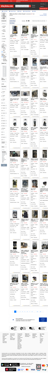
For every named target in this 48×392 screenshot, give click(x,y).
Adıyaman (4, 159)
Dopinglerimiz (34, 336)
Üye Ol (41, 6)
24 (40, 311)
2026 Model (4, 67)
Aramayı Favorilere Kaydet (43, 319)
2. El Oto (11, 337)
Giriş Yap (42, 3)
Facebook (41, 336)
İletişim (33, 337)
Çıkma (4, 48)
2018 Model (4, 76)
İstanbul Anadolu (4, 154)
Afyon (4, 160)
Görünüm (23, 20)
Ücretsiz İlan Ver (43, 8)
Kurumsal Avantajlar (4, 1)
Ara (4, 165)
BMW (34, 11)
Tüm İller (4, 151)
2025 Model (4, 68)
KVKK (4, 340)
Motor (19, 11)
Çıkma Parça (12, 11)
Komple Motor (27, 11)
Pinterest (41, 340)
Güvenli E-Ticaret (44, 1)
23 (37, 311)
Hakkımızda (5, 342)
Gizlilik (4, 339)
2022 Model (4, 71)
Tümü (4, 52)
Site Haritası (5, 341)
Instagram (41, 338)
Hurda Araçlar (12, 339)
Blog (11, 1)
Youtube (41, 339)
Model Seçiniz (4, 66)
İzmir (4, 156)
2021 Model (4, 72)
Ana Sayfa (4, 11)
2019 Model (4, 74)
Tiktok (41, 341)
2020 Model (4, 73)
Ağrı (4, 161)
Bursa (4, 157)
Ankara (4, 155)
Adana (4, 158)
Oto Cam (19, 343)
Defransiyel (19, 346)
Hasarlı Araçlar (12, 338)
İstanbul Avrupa (4, 153)
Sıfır (4, 50)
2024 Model (4, 69)
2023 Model (4, 70)
